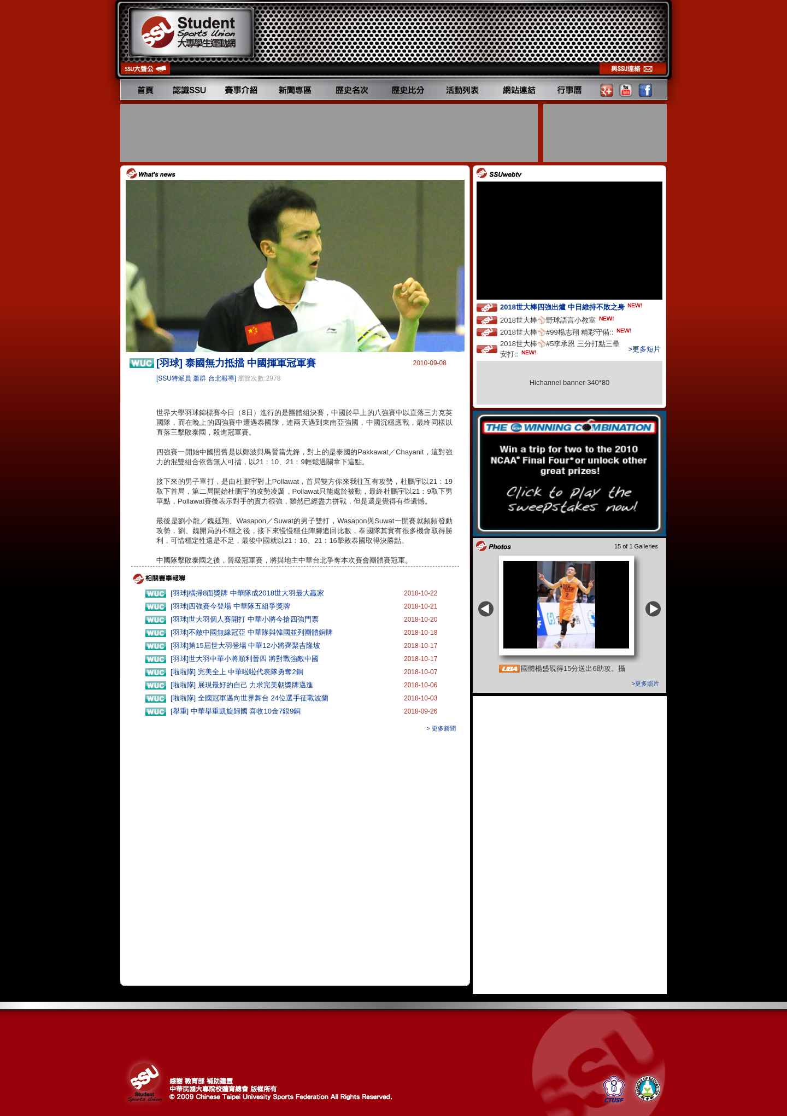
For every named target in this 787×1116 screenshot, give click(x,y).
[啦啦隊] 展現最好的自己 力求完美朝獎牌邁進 (242, 685)
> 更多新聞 (441, 728)
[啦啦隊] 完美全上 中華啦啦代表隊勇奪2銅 (237, 672)
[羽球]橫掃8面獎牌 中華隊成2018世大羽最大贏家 (247, 593)
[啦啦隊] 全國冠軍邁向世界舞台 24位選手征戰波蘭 (249, 698)
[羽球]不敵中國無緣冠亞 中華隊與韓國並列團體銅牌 (252, 632)
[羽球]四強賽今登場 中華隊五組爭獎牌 (230, 606)
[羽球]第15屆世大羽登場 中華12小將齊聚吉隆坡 (245, 645)
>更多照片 (645, 683)
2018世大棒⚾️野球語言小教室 (558, 319)
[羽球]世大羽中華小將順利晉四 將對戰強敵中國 (245, 659)
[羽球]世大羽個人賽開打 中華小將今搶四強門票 (245, 619)
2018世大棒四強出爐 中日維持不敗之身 (572, 306)
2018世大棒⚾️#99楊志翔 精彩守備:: (566, 331)
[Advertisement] (330, 132)
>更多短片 (644, 349)
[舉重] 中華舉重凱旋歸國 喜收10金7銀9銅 (236, 711)
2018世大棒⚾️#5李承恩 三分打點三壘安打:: (560, 349)
